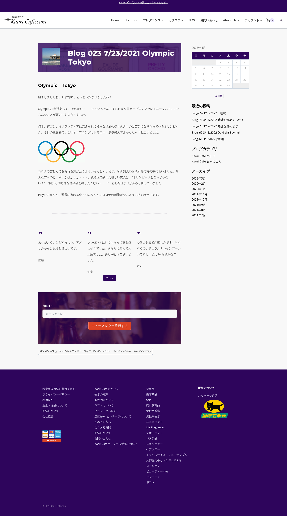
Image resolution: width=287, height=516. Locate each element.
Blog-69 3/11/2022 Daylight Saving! (216, 133)
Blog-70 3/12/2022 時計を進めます (215, 126)
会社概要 (47, 416)
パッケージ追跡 (214, 406)
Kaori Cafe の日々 (203, 156)
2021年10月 (199, 199)
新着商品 (151, 394)
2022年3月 (199, 178)
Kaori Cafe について (106, 389)
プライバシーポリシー (56, 394)
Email (46, 306)
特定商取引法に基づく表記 (58, 389)
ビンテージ (153, 477)
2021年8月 (199, 210)
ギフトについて (104, 405)
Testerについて (104, 400)
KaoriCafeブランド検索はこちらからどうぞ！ (143, 2)
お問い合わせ (209, 20)
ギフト (150, 482)
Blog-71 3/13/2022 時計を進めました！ (218, 120)
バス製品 (151, 438)
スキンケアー (154, 444)
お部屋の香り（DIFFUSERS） (164, 460)
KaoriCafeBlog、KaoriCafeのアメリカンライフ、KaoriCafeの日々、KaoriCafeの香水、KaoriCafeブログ (95, 351)
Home (115, 20)
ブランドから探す (105, 411)
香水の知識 (101, 394)
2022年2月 (199, 184)
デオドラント (154, 433)
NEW (192, 20)
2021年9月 (199, 205)
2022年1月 (199, 189)
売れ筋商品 (153, 405)
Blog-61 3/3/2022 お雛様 (208, 139)
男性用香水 (153, 416)
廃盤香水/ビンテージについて (112, 416)
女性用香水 (153, 411)
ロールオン (153, 466)
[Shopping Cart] (270, 20)
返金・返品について (54, 405)
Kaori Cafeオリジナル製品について (116, 444)
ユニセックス (154, 422)
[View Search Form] (279, 20)
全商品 (150, 389)
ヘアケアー (153, 449)
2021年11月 (199, 194)
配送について (50, 411)
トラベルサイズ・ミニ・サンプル (166, 455)
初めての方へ (102, 422)
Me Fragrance (155, 427)
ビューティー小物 (157, 471)
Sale (148, 400)
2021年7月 (199, 215)
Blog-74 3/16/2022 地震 (209, 113)
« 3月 (218, 96)
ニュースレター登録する (110, 325)
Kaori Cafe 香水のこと (206, 161)
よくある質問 (102, 427)
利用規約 (47, 400)
